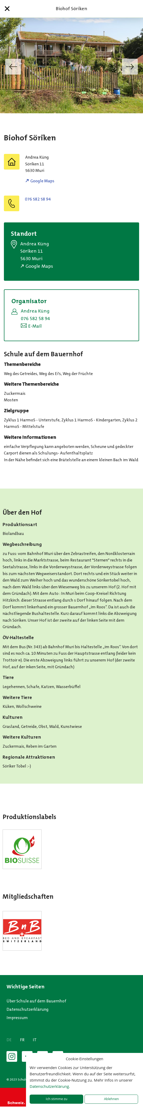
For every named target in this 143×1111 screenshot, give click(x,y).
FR (22, 1040)
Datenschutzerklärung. (50, 1086)
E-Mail (35, 326)
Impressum (17, 1017)
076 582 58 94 (38, 199)
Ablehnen (111, 1099)
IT (35, 1040)
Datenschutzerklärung (27, 1009)
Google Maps (42, 181)
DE (9, 1040)
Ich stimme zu (56, 1099)
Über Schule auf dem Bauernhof (36, 1001)
